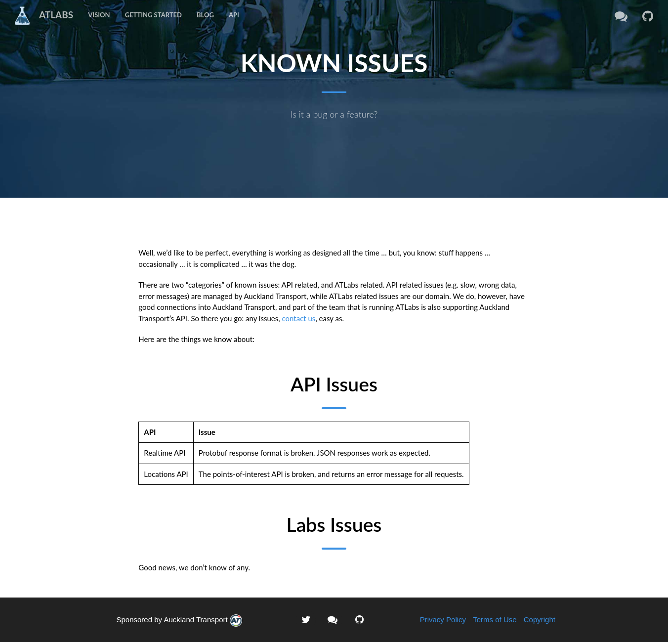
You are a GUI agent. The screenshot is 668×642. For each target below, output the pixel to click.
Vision (99, 15)
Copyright (539, 619)
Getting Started (153, 15)
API (234, 15)
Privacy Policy (443, 619)
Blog (205, 15)
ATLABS (40, 15)
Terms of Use (494, 619)
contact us (299, 318)
